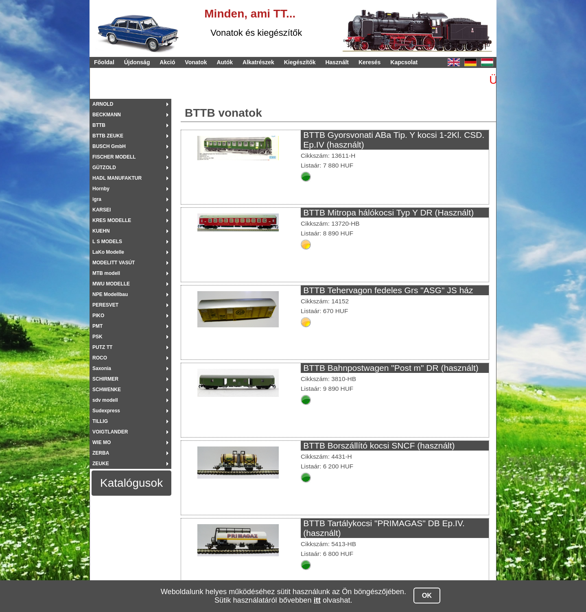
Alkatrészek (258, 62)
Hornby (100, 189)
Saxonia (101, 368)
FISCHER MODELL (114, 157)
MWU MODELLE (111, 284)
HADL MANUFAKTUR (117, 178)
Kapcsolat (404, 62)
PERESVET (105, 305)
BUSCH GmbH (109, 146)
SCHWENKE (106, 389)
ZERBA (100, 453)
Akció (167, 62)
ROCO (99, 358)
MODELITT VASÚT (113, 263)
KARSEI (101, 210)
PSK (97, 337)
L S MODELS (107, 241)
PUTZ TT (102, 347)
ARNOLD (102, 104)
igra (96, 199)
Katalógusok (131, 483)
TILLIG (100, 421)
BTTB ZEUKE (107, 136)
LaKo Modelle (108, 252)
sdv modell (105, 400)
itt (317, 600)
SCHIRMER (105, 379)
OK (427, 595)
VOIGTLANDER (110, 432)
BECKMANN (106, 115)
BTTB (98, 125)
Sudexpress (106, 411)
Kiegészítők (300, 62)
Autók (224, 62)
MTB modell (106, 273)
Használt (337, 62)
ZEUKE (100, 463)
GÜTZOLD (104, 167)
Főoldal (104, 62)
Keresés (370, 62)
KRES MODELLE (111, 220)
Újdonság (137, 62)
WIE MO (101, 442)
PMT (97, 326)
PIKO (98, 315)
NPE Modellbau (110, 294)
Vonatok (196, 62)
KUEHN (101, 231)
